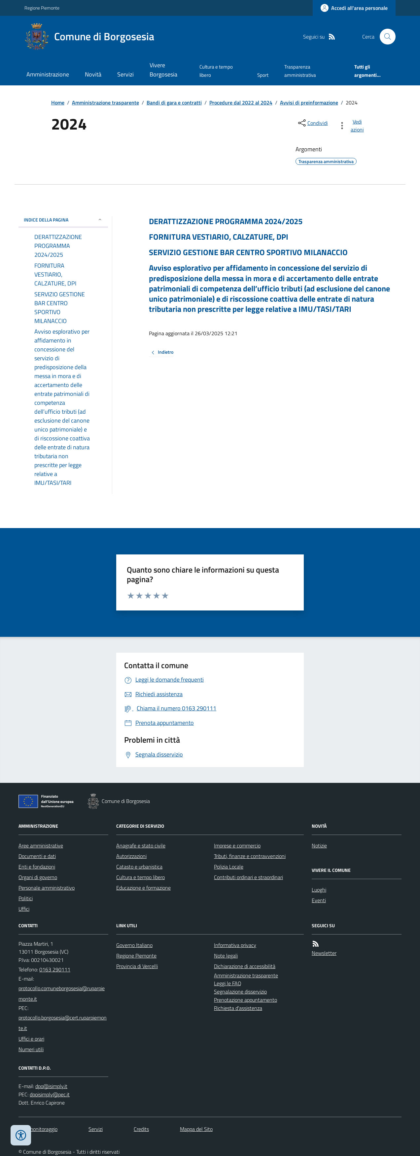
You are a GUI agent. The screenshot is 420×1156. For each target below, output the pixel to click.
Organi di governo (37, 877)
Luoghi (319, 890)
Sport (262, 75)
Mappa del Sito (196, 1129)
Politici (25, 898)
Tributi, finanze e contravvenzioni (250, 856)
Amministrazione (47, 74)
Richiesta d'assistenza (238, 1008)
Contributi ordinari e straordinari (248, 877)
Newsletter (324, 953)
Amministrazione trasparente (105, 102)
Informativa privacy (235, 945)
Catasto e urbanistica (139, 867)
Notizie (319, 845)
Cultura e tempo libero (216, 70)
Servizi (125, 74)
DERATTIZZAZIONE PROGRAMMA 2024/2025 (225, 221)
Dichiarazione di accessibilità (244, 966)
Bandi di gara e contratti (174, 102)
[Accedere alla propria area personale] (354, 8)
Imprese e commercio (237, 845)
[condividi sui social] (312, 123)
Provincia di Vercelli (137, 966)
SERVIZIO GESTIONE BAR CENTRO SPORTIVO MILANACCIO (248, 252)
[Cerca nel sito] (385, 36)
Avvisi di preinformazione (309, 102)
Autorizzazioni (131, 856)
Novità (93, 74)
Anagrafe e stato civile (140, 845)
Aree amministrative (40, 845)
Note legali (226, 956)
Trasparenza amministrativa (300, 70)
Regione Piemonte (41, 7)
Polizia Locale (228, 867)
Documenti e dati (37, 856)
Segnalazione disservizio (240, 991)
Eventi (319, 900)
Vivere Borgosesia (163, 70)
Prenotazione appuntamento (245, 1000)
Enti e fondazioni (36, 867)
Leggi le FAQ (227, 983)
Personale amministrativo (46, 888)
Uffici (23, 909)
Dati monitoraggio (37, 1129)
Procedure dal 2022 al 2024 (240, 102)
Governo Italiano (134, 945)
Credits (141, 1129)
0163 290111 (54, 969)
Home (57, 102)
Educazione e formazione (143, 888)
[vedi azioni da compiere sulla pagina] (352, 125)
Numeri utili (31, 1049)
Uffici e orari (31, 1039)
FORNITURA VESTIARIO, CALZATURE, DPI (218, 237)
